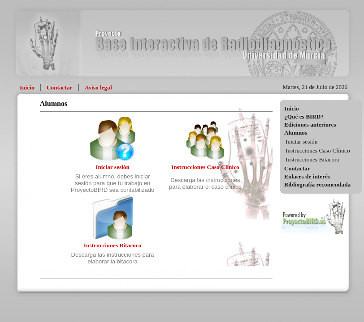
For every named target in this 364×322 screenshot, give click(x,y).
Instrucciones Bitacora (312, 159)
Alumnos (295, 132)
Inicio (27, 87)
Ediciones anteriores (310, 124)
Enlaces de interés (307, 176)
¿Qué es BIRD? (304, 116)
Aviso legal (98, 87)
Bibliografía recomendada (317, 184)
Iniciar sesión (301, 141)
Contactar (60, 87)
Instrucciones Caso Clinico (205, 167)
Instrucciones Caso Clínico (318, 150)
